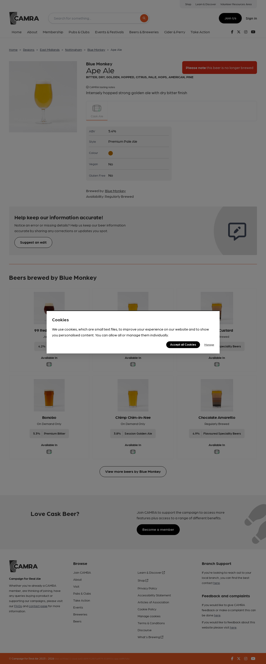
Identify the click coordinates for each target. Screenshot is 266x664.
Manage (209, 344)
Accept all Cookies (183, 344)
